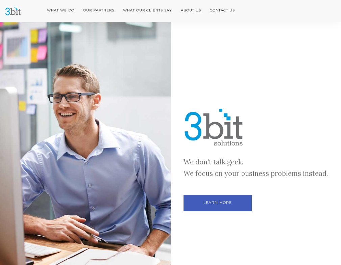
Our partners (98, 10)
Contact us (222, 10)
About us (191, 10)
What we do (60, 10)
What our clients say (147, 10)
